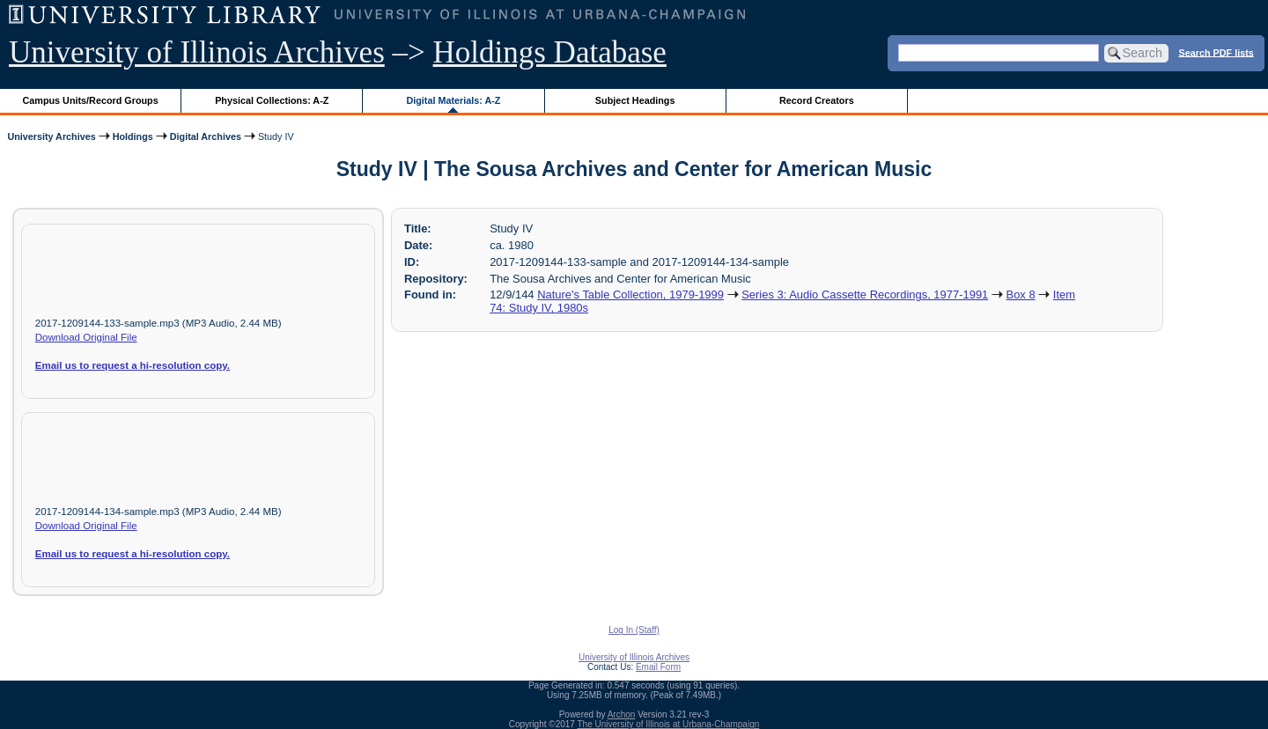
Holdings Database (550, 52)
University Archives (51, 136)
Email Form (658, 667)
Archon (622, 714)
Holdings (133, 136)
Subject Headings (635, 100)
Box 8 (1021, 294)
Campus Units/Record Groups (90, 100)
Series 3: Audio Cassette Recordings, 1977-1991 (864, 294)
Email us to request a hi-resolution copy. (132, 365)
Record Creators (816, 100)
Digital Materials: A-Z (453, 100)
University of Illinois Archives (197, 52)
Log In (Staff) (634, 630)
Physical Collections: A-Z (271, 100)
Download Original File (86, 337)
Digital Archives (205, 136)
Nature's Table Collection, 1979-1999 (630, 294)
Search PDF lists (1216, 52)
